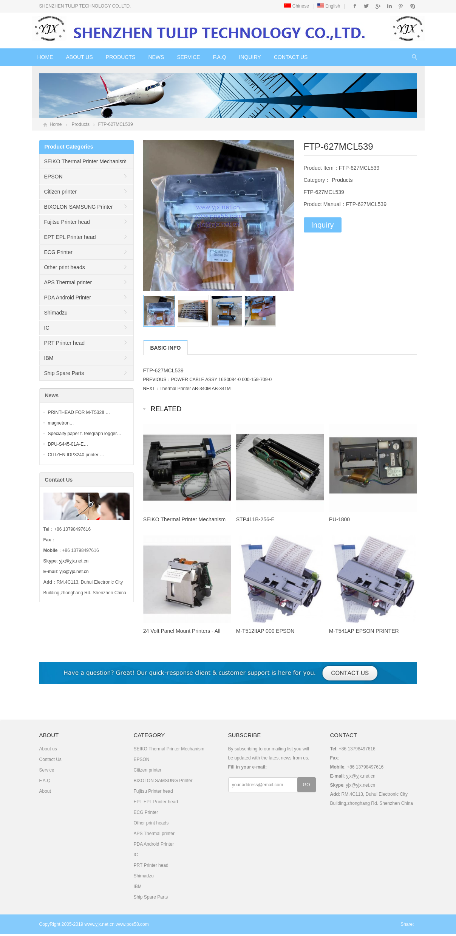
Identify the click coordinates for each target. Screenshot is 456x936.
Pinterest (400, 6)
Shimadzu (56, 313)
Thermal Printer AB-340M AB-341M (195, 388)
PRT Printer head (64, 343)
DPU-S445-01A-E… (68, 444)
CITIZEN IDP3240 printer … (76, 454)
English (328, 6)
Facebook (355, 6)
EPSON (53, 177)
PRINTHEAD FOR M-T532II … (79, 412)
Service (188, 57)
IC (46, 328)
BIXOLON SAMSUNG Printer (78, 207)
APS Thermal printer (68, 282)
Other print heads (64, 267)
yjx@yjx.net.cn (74, 561)
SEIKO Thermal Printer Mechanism (85, 161)
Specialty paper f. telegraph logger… (85, 433)
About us (79, 57)
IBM (49, 358)
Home (45, 57)
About (45, 791)
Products (121, 57)
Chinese (296, 6)
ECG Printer (58, 252)
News (156, 57)
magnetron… (61, 423)
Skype (412, 6)
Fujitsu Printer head (67, 222)
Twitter (366, 6)
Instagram (389, 6)
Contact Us (291, 57)
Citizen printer (60, 192)
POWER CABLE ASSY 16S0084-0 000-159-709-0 (221, 379)
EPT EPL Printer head (70, 237)
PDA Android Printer (67, 297)
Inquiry (250, 57)
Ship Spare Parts (64, 373)
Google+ (377, 6)
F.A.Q (219, 57)
